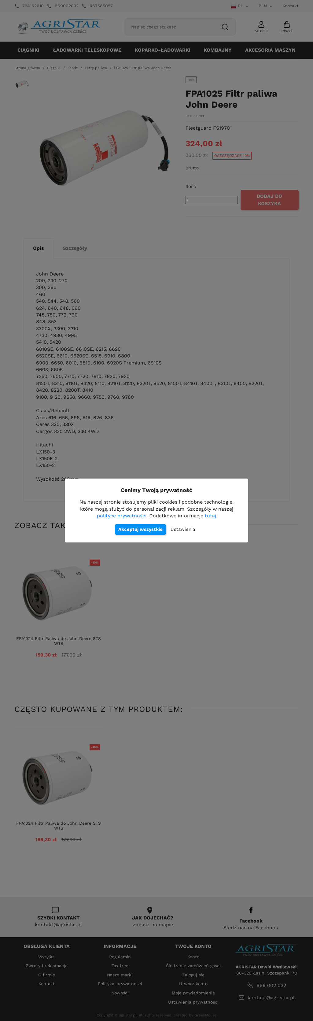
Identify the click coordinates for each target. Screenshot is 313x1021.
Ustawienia (183, 529)
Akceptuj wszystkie (140, 529)
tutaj (210, 516)
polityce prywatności (121, 516)
